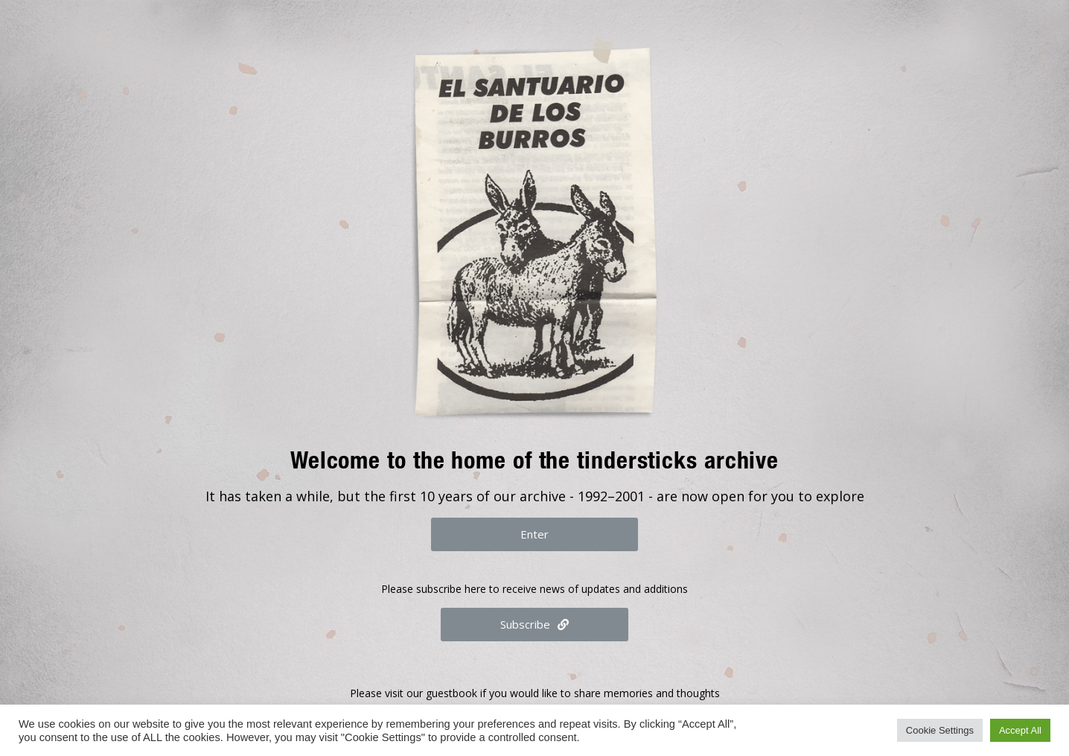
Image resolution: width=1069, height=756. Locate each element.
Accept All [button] (1020, 730)
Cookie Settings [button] (940, 730)
